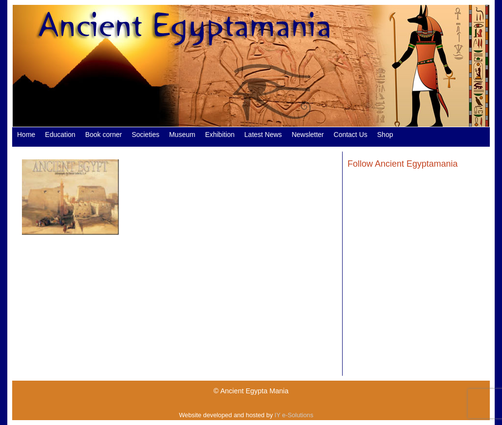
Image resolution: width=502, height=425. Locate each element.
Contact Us (350, 134)
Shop (385, 134)
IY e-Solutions (293, 415)
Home (26, 134)
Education (60, 134)
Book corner (103, 134)
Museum (182, 134)
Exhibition (220, 134)
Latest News (263, 134)
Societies (145, 134)
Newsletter (307, 134)
